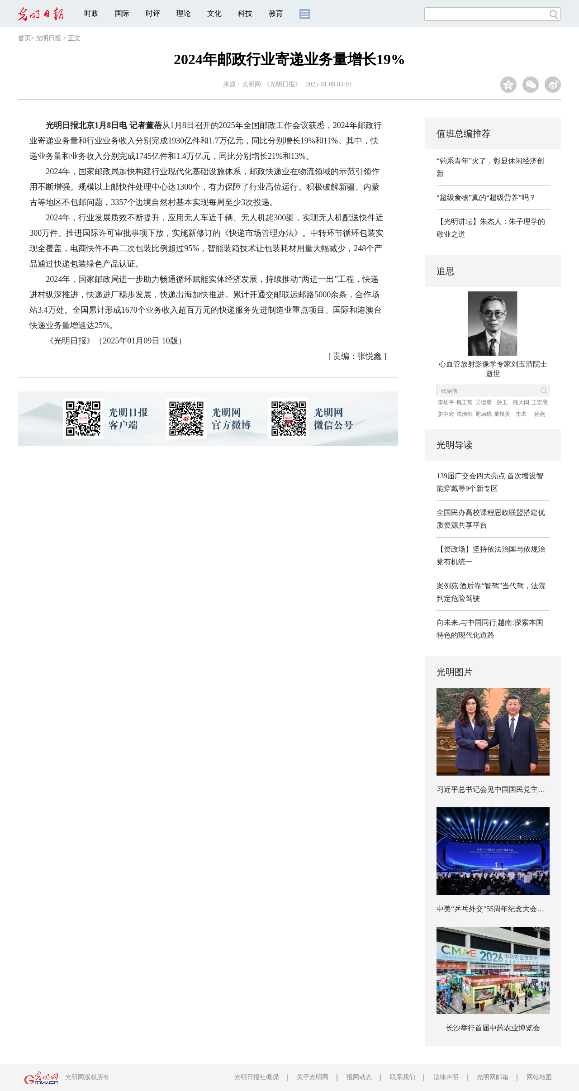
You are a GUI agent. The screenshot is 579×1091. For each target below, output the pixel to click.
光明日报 (48, 38)
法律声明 (446, 1077)
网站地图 (539, 1077)
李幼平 (446, 402)
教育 (276, 13)
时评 (153, 13)
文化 (214, 13)
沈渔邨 (464, 414)
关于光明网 (312, 1077)
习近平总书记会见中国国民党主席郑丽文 (502, 789)
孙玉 (502, 402)
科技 (245, 13)
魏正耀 (464, 402)
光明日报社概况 (256, 1077)
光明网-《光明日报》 (271, 84)
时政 (91, 13)
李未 (521, 414)
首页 (24, 38)
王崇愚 (540, 402)
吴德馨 (483, 402)
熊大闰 (521, 402)
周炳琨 (483, 414)
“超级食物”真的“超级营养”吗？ (486, 197)
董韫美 (502, 414)
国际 (122, 13)
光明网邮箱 (492, 1077)
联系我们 (402, 1077)
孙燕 (539, 414)
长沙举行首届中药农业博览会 (493, 1028)
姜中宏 (446, 414)
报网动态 (359, 1077)
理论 (183, 13)
